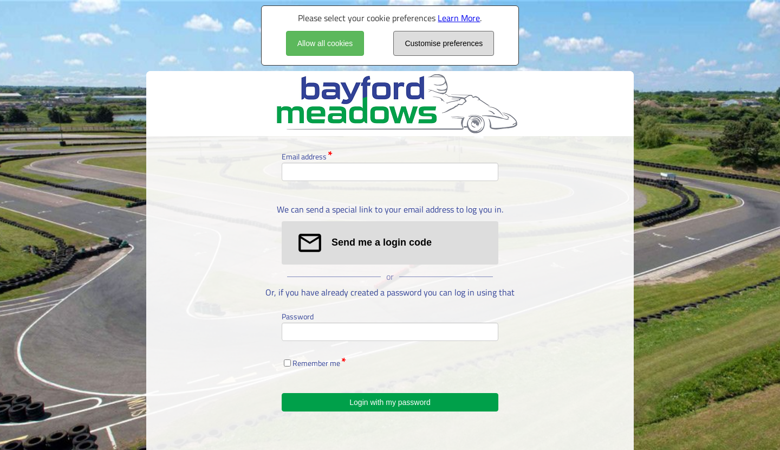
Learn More (459, 17)
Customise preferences (444, 43)
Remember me (316, 363)
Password (298, 316)
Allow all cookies (325, 43)
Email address (304, 156)
